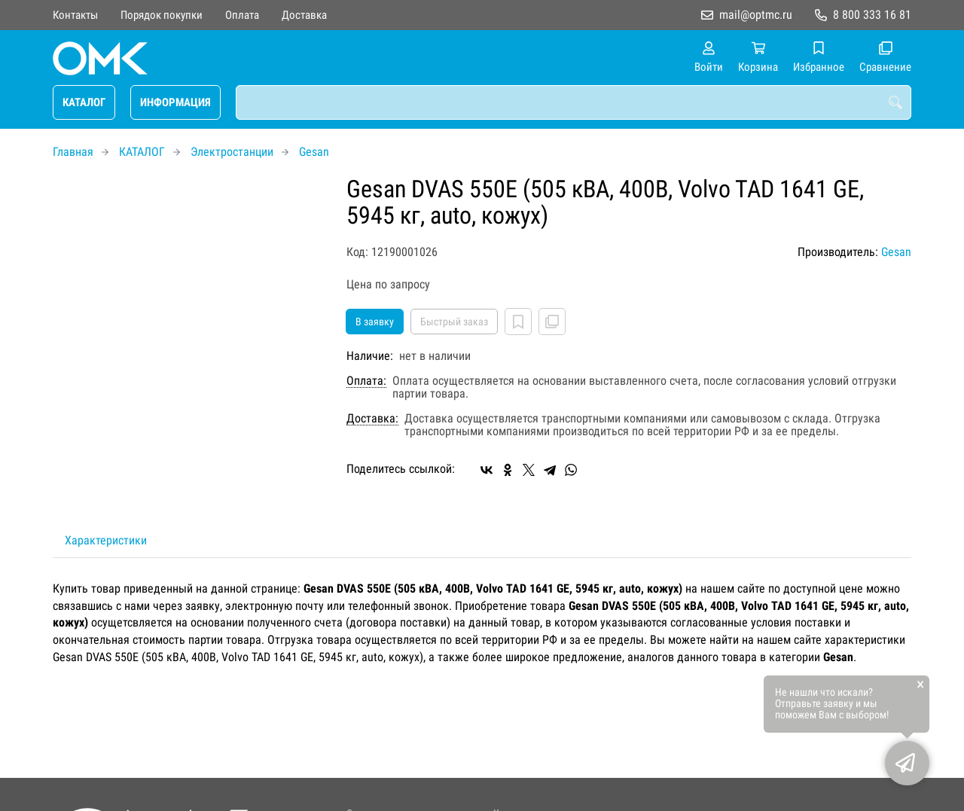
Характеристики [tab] (106, 540)
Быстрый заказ (454, 322)
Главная (73, 152)
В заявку (374, 322)
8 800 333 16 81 (872, 15)
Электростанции (232, 152)
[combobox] (573, 102)
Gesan (314, 152)
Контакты (75, 15)
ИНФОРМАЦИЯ (175, 102)
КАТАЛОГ (84, 102)
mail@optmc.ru (755, 15)
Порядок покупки (161, 15)
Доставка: (372, 418)
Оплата (242, 15)
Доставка (304, 15)
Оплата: (366, 381)
